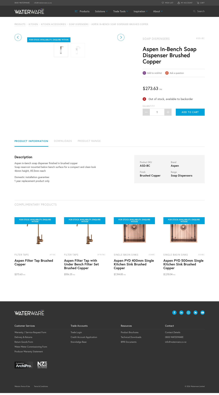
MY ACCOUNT (187, 3)
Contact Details (172, 334)
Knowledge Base (78, 343)
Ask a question (177, 72)
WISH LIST (169, 3)
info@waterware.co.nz (43, 3)
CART (202, 3)
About (156, 11)
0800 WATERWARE (22, 3)
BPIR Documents (128, 343)
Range (174, 174)
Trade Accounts (79, 327)
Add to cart (190, 112)
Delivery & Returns (23, 339)
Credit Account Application (84, 339)
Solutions (100, 11)
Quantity (149, 106)
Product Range (89, 143)
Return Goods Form (24, 343)
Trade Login (76, 334)
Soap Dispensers (78, 24)
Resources (126, 327)
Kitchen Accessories (53, 24)
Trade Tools (119, 11)
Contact (169, 327)
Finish (142, 174)
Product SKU (146, 164)
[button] (18, 69)
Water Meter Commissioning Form (31, 348)
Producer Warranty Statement (29, 353)
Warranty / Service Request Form (30, 334)
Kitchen (33, 24)
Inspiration (139, 11)
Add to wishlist (154, 72)
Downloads (63, 143)
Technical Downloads (131, 339)
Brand (173, 164)
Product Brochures (129, 334)
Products (84, 11)
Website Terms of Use (22, 388)
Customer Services (25, 327)
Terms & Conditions (41, 388)
